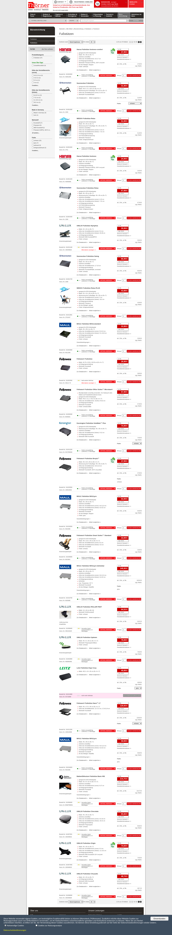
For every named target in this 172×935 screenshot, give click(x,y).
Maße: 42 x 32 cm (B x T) (86, 229)
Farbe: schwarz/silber (85, 406)
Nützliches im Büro (136, 15)
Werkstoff (35, 120)
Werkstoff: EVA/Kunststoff (86, 612)
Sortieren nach (71, 42)
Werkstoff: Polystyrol (85, 137)
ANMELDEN (89, 2)
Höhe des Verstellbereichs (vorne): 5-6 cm (91, 231)
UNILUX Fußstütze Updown (87, 637)
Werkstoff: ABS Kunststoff (86, 436)
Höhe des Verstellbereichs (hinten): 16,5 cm (91, 299)
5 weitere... (35, 105)
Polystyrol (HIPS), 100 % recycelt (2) (44, 130)
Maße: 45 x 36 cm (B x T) (86, 54)
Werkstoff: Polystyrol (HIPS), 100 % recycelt (91, 62)
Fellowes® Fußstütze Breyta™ (88, 458)
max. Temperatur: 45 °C (86, 583)
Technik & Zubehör (109, 15)
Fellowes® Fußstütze (84, 359)
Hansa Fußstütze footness (86, 156)
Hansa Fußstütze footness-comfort (90, 49)
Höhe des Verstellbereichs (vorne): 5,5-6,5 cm (92, 331)
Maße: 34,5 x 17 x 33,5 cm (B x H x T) (90, 88)
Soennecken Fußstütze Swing (88, 256)
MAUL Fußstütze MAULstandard (89, 324)
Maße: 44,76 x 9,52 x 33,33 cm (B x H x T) (91, 362)
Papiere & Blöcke (59, 15)
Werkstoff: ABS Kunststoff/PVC (88, 237)
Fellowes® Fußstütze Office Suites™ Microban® (95, 389)
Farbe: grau (82, 515)
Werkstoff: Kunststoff (85, 337)
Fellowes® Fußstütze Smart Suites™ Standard (94, 535)
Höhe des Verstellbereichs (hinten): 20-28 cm (92, 233)
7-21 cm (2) (37, 97)
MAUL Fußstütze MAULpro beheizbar (90, 566)
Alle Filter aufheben (47, 49)
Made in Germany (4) (40, 112)
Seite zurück (132, 42)
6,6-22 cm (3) (38, 95)
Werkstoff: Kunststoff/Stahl (86, 94)
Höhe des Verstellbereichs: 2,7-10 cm (90, 265)
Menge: (119, 75)
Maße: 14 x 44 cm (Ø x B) (86, 610)
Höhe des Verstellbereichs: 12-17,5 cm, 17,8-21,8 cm (94, 708)
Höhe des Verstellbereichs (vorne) (41, 71)
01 (134, 42)
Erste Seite (130, 42)
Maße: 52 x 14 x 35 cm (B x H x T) (89, 293)
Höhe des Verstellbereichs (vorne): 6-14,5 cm (92, 92)
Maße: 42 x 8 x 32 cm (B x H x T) (88, 781)
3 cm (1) (36, 82)
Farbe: (119, 103)
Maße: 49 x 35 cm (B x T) (86, 124)
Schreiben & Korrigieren (72, 15)
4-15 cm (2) (37, 77)
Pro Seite (89, 42)
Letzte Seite (141, 42)
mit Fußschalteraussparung (87, 135)
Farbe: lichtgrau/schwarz (86, 209)
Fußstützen (33, 39)
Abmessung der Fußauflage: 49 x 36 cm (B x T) (93, 464)
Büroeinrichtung (37, 30)
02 (136, 42)
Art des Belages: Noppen (86, 64)
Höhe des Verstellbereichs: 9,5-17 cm (90, 58)
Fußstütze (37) (38, 57)
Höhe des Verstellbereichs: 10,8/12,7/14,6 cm (92, 400)
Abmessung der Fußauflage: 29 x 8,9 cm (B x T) (93, 90)
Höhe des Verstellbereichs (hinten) (41, 91)
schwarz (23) (37, 140)
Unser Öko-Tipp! (37, 62)
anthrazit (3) (37, 145)
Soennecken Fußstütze (85, 83)
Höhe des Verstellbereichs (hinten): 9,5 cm (91, 544)
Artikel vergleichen (94, 70)
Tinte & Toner (32, 15)
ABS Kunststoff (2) (39, 127)
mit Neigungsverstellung (86, 60)
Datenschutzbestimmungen (15, 930)
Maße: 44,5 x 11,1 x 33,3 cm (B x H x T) (90, 398)
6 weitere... (35, 85)
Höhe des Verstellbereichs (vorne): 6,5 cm (91, 542)
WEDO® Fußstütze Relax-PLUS (88, 288)
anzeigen (113, 2)
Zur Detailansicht (82, 70)
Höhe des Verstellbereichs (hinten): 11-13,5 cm (92, 850)
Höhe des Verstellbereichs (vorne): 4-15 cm (91, 129)
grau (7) (36, 143)
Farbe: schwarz (83, 239)
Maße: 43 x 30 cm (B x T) (86, 261)
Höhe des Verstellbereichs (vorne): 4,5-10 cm (92, 818)
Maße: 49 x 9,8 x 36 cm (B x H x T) (89, 462)
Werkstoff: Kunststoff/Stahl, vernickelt (90, 269)
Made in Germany (38, 110)
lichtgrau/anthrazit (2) (40, 147)
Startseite (38, 6)
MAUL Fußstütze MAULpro (87, 496)
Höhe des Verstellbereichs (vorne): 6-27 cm (91, 785)
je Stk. (119, 49)
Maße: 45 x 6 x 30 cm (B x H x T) (88, 641)
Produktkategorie (38, 55)
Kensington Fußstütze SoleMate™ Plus (91, 423)
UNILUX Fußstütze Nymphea (87, 226)
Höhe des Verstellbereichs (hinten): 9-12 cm (91, 432)
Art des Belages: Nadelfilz (86, 587)
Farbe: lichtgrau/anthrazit (86, 139)
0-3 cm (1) (37, 80)
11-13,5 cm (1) (38, 100)
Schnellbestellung (39, 20)
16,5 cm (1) (37, 102)
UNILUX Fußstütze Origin (86, 843)
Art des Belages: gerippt (86, 305)
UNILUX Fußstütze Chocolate (87, 811)
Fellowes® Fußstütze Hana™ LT (88, 703)
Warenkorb (105, 2)
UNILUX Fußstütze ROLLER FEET (89, 607)
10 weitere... (35, 133)
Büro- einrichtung (123, 15)
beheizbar (82, 581)
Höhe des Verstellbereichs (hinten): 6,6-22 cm (92, 507)
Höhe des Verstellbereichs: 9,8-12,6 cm (90, 466)
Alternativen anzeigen (87, 250)
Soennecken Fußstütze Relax (87, 188)
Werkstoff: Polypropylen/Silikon (88, 643)
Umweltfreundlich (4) (40, 65)
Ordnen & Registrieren (47, 15)
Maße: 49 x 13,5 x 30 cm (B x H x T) (89, 540)
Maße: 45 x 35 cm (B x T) (86, 193)
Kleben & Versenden (85, 15)
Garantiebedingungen (83, 342)
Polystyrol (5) (37, 125)
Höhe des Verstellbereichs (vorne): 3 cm (90, 297)
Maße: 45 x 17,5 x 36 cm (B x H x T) (89, 706)
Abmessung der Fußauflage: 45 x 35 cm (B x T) (93, 126)
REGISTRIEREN (79, 2)
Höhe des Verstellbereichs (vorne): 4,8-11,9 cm (92, 505)
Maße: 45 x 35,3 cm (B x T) (87, 329)
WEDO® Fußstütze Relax (86, 118)
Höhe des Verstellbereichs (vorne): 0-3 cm (91, 848)
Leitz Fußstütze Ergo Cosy (87, 668)
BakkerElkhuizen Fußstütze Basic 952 (91, 776)
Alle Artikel (69, 29)
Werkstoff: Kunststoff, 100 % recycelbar (90, 469)
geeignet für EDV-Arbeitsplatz (87, 53)
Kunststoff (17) (38, 123)
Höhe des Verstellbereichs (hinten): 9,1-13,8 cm (93, 333)
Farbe (34, 137)
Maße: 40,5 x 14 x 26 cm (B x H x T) (89, 671)
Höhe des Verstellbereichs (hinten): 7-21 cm (91, 131)
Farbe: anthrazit (83, 66)
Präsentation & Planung (98, 15)
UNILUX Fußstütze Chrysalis (87, 874)
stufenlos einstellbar (84, 56)
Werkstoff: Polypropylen (86, 824)
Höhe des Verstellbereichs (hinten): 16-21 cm (92, 820)
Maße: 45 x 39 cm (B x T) (86, 501)
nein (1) (36, 115)
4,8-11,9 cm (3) (38, 75)
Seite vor (139, 42)
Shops (72, 20)
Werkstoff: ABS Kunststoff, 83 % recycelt (90, 854)
